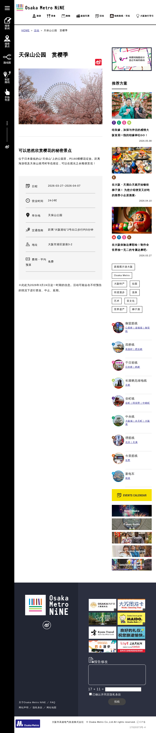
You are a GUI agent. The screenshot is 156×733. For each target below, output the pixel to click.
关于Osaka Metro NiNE (32, 702)
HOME (25, 30)
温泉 (134, 292)
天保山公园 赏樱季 (56, 30)
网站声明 (24, 707)
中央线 (130, 416)
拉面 (134, 283)
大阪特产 (119, 283)
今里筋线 (131, 455)
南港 (127, 478)
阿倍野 (136, 403)
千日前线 (131, 362)
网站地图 (51, 707)
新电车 (130, 473)
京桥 (127, 385)
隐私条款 (38, 707)
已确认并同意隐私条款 (106, 694)
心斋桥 (129, 327)
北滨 (127, 442)
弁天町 (139, 421)
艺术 (116, 301)
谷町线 (130, 398)
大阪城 (129, 421)
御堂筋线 (131, 323)
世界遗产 (119, 309)
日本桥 (129, 367)
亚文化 (131, 301)
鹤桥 (137, 367)
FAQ (52, 702)
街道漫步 (119, 292)
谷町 (127, 403)
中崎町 (146, 403)
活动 (36, 30)
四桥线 (130, 344)
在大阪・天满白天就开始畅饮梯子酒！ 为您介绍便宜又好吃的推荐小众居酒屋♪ (131, 190)
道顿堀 (139, 327)
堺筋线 (130, 437)
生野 (127, 460)
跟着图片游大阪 (123, 267)
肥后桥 (139, 349)
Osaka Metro (122, 275)
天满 (135, 442)
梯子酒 (136, 309)
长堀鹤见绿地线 (136, 380)
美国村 (129, 349)
